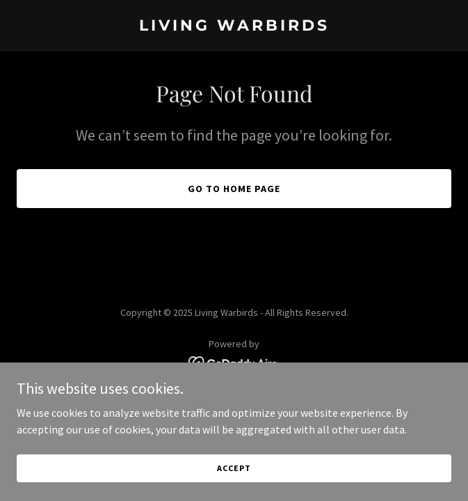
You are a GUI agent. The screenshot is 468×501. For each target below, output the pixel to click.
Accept (233, 487)
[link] (234, 26)
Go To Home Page (234, 188)
